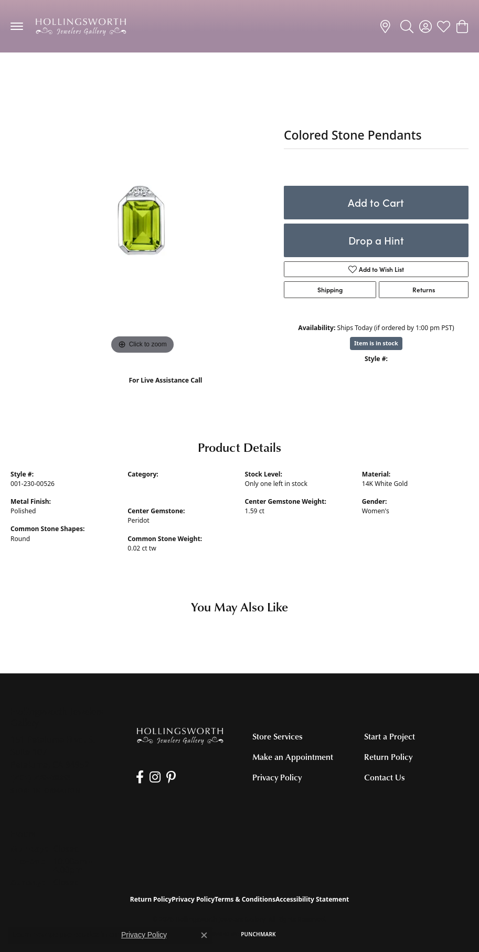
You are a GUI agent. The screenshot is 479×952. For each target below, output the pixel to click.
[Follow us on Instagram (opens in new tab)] (153, 777)
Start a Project (389, 736)
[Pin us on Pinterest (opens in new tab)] (169, 777)
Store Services (277, 736)
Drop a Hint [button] (376, 240)
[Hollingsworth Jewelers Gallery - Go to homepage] (180, 735)
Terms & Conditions (245, 899)
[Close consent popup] (204, 935)
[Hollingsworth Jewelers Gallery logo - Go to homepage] (80, 26)
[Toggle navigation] (16, 26)
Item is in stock (376, 343)
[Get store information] (45, 790)
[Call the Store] (40, 777)
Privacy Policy (277, 777)
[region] (141, 225)
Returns (423, 289)
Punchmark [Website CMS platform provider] (258, 934)
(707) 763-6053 (165, 391)
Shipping (330, 289)
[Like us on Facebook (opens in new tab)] (139, 777)
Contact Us (384, 777)
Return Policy (388, 757)
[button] (406, 26)
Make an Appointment (292, 757)
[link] (387, 26)
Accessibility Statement (312, 899)
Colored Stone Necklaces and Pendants (79, 73)
